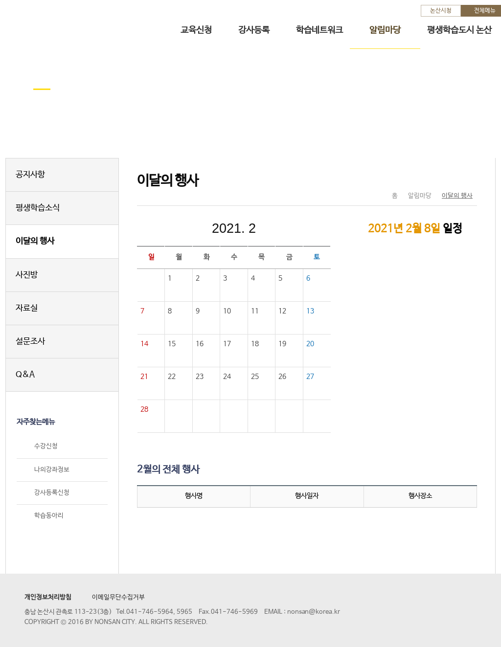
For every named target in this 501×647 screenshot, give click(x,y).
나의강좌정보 (51, 469)
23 (200, 376)
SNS (445, 175)
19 (282, 344)
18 (255, 344)
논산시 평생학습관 (79, 24)
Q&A (25, 374)
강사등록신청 (51, 492)
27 (310, 376)
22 (172, 376)
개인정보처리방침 (47, 597)
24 (227, 376)
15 (172, 344)
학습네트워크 (319, 30)
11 (255, 311)
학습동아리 (49, 515)
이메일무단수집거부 (118, 597)
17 (227, 344)
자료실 (27, 308)
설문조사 (30, 341)
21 (144, 376)
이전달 (168, 228)
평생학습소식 (38, 208)
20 (310, 344)
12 (282, 311)
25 (255, 376)
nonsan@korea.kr (313, 612)
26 (282, 376)
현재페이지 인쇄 (465, 175)
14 (144, 344)
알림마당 (385, 30)
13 (310, 311)
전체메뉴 (485, 10)
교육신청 (196, 30)
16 (200, 344)
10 (227, 311)
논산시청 (441, 10)
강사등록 (254, 30)
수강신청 (46, 446)
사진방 (27, 275)
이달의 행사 (35, 241)
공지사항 (30, 174)
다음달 (299, 228)
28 (144, 409)
